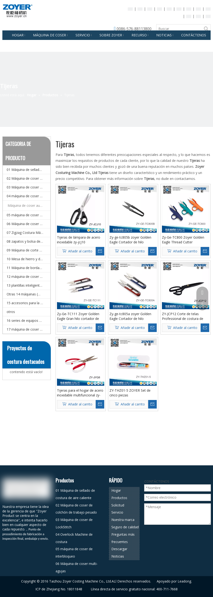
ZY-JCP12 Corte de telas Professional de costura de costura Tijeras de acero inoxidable (182, 316)
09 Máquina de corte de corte (28, 250)
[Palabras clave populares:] (206, 28)
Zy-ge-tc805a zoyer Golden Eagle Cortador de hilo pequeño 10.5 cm (130, 316)
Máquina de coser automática (29, 205)
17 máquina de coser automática (28, 329)
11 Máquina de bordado (25, 267)
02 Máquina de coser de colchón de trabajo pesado (28, 178)
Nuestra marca (122, 519)
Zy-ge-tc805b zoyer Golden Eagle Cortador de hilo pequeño (130, 240)
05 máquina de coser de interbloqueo (28, 215)
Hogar (116, 490)
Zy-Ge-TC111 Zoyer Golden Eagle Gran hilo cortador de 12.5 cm (78, 316)
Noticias (117, 556)
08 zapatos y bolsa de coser (28, 241)
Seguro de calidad (125, 527)
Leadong (184, 581)
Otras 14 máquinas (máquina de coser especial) (28, 294)
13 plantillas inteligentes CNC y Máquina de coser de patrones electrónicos (28, 285)
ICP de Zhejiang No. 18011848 (58, 589)
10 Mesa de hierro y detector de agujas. (28, 259)
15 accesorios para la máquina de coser (28, 303)
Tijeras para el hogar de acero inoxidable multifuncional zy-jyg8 (80, 393)
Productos (119, 498)
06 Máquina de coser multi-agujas (28, 223)
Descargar (119, 549)
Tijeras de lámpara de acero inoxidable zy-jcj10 (78, 239)
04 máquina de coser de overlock (28, 196)
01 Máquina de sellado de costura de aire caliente (28, 169)
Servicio (117, 512)
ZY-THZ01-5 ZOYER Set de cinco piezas (130, 392)
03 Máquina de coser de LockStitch (28, 187)
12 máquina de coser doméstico (28, 276)
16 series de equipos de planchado (28, 320)
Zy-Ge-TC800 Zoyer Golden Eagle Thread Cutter (183, 239)
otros (11, 311)
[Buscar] (179, 28)
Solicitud (117, 505)
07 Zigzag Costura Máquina (28, 232)
